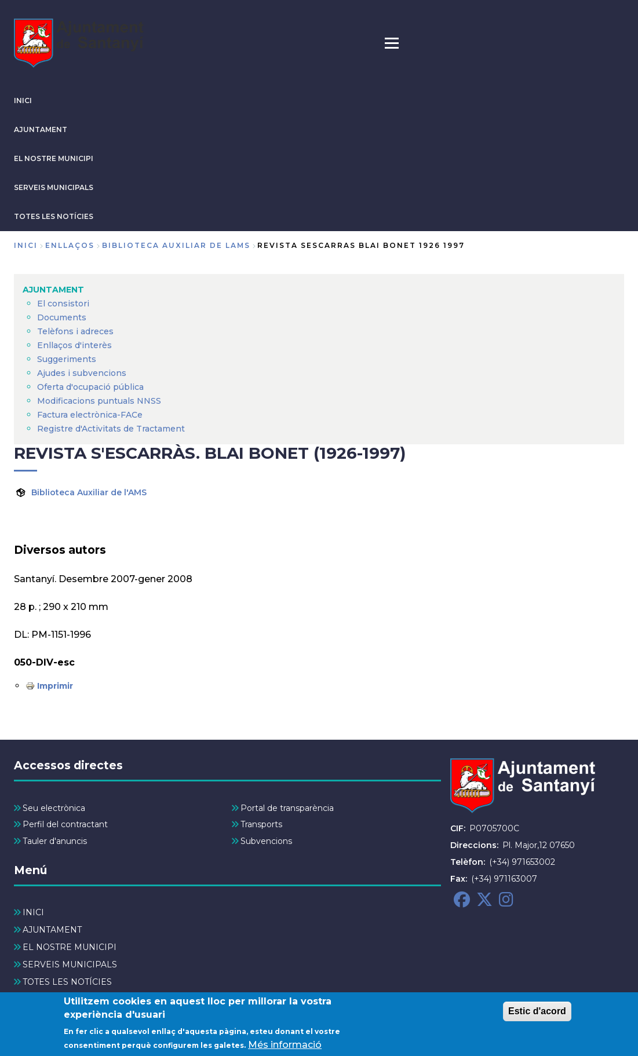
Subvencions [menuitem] (266, 841)
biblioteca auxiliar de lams (176, 245)
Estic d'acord (537, 1016)
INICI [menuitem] (33, 912)
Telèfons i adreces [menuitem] (75, 331)
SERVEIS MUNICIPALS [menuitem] (70, 964)
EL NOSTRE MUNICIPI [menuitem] (69, 947)
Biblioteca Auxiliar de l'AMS (89, 492)
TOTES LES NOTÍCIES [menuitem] (67, 982)
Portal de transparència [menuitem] (287, 808)
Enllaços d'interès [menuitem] (74, 345)
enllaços (69, 245)
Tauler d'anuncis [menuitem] (55, 841)
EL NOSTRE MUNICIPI (53, 158)
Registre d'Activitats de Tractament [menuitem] (111, 428)
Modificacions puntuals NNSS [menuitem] (99, 401)
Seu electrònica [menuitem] (54, 808)
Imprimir (55, 686)
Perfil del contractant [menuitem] (65, 824)
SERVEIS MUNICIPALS (53, 187)
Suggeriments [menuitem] (66, 359)
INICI (23, 100)
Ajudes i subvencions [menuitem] (81, 373)
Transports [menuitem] (261, 824)
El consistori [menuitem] (63, 303)
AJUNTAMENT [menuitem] (53, 289)
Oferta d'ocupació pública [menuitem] (90, 387)
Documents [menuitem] (61, 317)
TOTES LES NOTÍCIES (53, 216)
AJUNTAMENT (40, 129)
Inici (26, 245)
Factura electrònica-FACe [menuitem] (90, 415)
